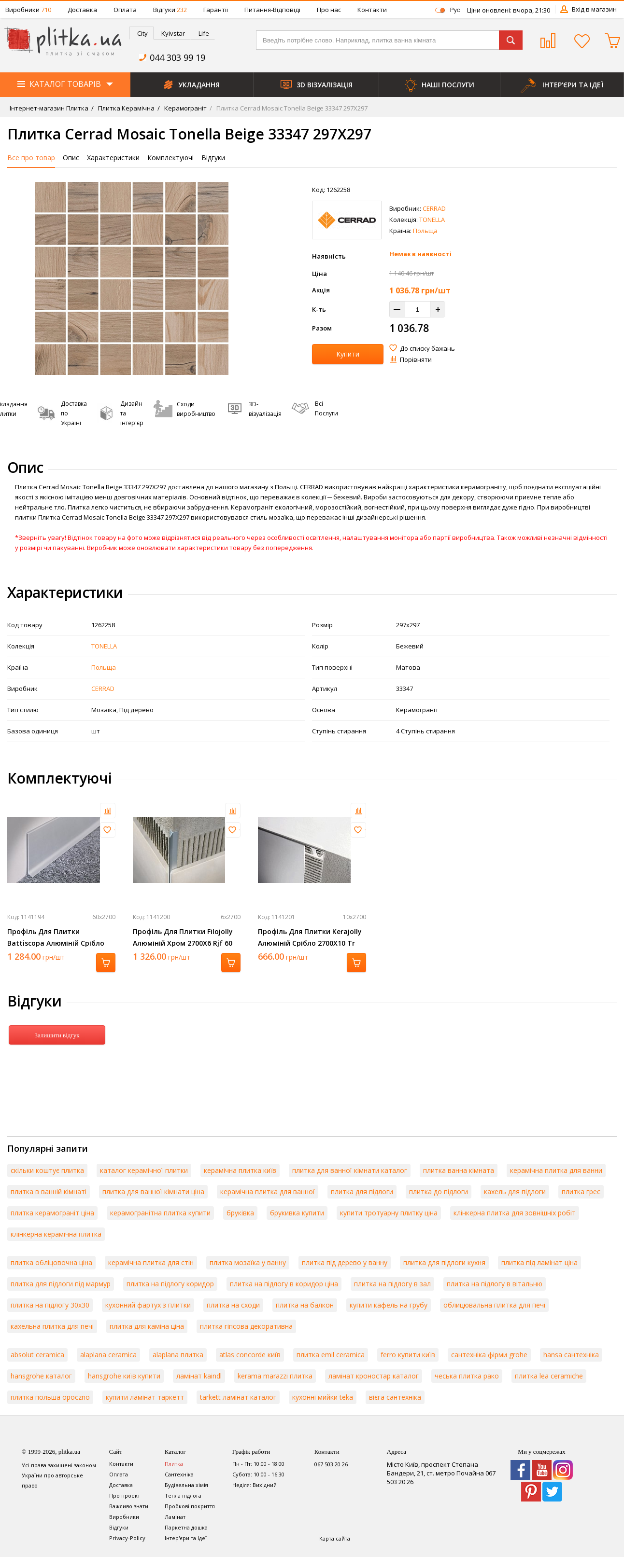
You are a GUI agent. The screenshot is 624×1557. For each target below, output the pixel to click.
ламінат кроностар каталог (373, 1375)
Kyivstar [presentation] (173, 33)
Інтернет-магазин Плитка (49, 108)
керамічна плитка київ (240, 1170)
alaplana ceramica (108, 1354)
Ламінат (175, 1516)
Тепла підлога (183, 1495)
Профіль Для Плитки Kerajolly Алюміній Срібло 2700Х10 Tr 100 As (310, 943)
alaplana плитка (178, 1354)
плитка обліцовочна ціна (51, 1262)
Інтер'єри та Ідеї (186, 1538)
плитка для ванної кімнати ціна (153, 1191)
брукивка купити (297, 1212)
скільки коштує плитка (47, 1170)
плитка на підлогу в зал (392, 1283)
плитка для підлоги (362, 1191)
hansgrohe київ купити (124, 1375)
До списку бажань (427, 348)
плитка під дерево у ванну (344, 1262)
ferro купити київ (408, 1354)
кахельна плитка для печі (52, 1326)
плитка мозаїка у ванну (248, 1262)
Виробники (28, 9)
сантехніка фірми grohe (489, 1354)
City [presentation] (142, 33)
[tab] (141, 33)
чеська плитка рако (467, 1375)
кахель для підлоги (515, 1191)
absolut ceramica (37, 1354)
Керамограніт (185, 108)
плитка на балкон (305, 1304)
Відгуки (170, 9)
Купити (347, 353)
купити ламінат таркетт (145, 1397)
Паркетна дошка (186, 1527)
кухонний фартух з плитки (148, 1304)
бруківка (240, 1212)
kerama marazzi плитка (275, 1375)
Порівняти (416, 359)
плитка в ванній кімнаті (48, 1191)
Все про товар (31, 157)
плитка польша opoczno (50, 1397)
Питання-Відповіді (272, 9)
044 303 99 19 (177, 57)
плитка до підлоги (438, 1191)
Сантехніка (179, 1474)
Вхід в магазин (594, 9)
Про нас (329, 9)
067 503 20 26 (331, 1464)
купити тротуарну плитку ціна (389, 1212)
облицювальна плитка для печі (494, 1304)
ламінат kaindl (199, 1375)
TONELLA (432, 219)
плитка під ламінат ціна (539, 1262)
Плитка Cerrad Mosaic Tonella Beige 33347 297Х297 (291, 108)
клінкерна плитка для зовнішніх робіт (515, 1212)
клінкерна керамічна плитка (56, 1234)
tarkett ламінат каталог (238, 1397)
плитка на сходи (233, 1304)
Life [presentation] (204, 33)
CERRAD (434, 208)
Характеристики (113, 157)
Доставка (82, 9)
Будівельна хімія (186, 1484)
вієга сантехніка (395, 1397)
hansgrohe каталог (41, 1375)
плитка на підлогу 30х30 (50, 1304)
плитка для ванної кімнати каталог (349, 1170)
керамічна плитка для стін (151, 1262)
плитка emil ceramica (331, 1354)
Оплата (125, 9)
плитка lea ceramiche (549, 1375)
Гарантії (215, 9)
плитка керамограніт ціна (52, 1212)
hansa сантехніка (571, 1354)
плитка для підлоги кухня (444, 1262)
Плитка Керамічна (126, 108)
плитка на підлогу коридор (170, 1283)
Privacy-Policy (127, 1538)
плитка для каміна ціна (147, 1326)
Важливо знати (128, 1506)
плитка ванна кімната (458, 1170)
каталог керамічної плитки (144, 1170)
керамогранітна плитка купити (160, 1212)
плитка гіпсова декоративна (246, 1326)
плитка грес (581, 1191)
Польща (425, 230)
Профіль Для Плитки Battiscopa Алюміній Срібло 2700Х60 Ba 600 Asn (55, 943)
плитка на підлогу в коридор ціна (284, 1283)
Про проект (124, 1495)
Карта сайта (334, 1538)
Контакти (372, 9)
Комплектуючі (170, 157)
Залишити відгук (56, 1035)
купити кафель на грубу (388, 1304)
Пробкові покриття (190, 1506)
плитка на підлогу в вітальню (494, 1283)
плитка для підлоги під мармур (61, 1283)
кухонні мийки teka (322, 1397)
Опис (71, 157)
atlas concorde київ (250, 1354)
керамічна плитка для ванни (556, 1170)
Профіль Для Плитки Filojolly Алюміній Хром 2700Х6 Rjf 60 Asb (183, 943)
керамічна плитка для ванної (267, 1191)
